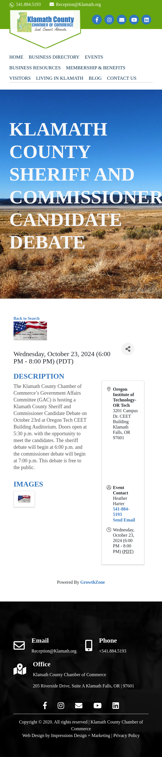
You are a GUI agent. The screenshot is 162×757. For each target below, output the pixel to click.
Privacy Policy (126, 735)
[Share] (128, 349)
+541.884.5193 (112, 651)
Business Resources (35, 67)
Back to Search (26, 318)
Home (16, 57)
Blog (95, 78)
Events (94, 57)
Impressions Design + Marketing (80, 735)
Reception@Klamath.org (75, 4)
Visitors (20, 78)
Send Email (124, 520)
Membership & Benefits (95, 67)
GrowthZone (92, 582)
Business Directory (54, 57)
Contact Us (122, 78)
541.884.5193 (25, 4)
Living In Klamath (59, 78)
